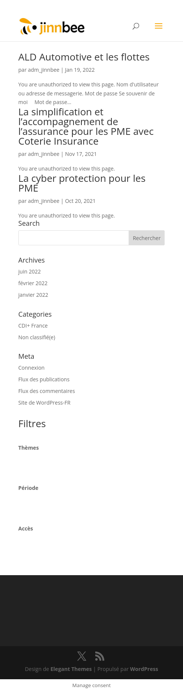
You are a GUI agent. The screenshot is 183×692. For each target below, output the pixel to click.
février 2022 (33, 283)
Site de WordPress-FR (44, 402)
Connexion (31, 367)
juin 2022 (29, 271)
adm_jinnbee (44, 69)
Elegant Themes (71, 668)
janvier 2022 (33, 294)
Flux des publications (44, 379)
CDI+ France (33, 325)
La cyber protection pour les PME (82, 183)
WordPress (144, 668)
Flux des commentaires (46, 390)
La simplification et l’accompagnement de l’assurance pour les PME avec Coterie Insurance (86, 126)
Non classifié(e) (36, 337)
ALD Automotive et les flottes (84, 56)
